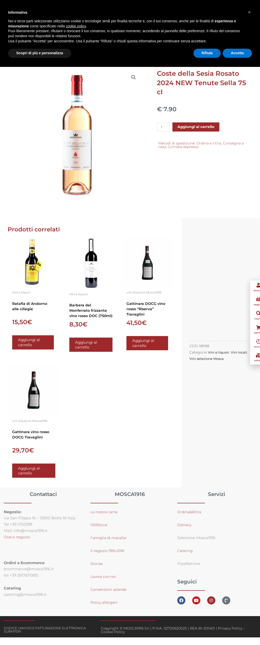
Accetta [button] (237, 53)
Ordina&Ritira (190, 519)
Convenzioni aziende (110, 597)
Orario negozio (17, 544)
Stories (96, 571)
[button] (133, 78)
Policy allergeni (104, 609)
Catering (185, 558)
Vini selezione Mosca (219, 363)
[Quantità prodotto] (164, 127)
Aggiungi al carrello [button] (33, 345)
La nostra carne (105, 519)
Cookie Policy (113, 639)
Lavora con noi (104, 584)
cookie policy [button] (76, 26)
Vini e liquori (219, 356)
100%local (99, 532)
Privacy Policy (230, 636)
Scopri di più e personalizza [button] (39, 53)
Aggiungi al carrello (198, 127)
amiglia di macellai (110, 545)
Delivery (184, 532)
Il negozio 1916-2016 (108, 558)
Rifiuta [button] (207, 53)
